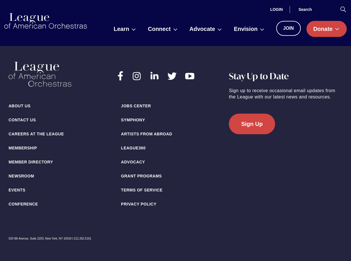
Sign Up (252, 124)
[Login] (276, 9)
